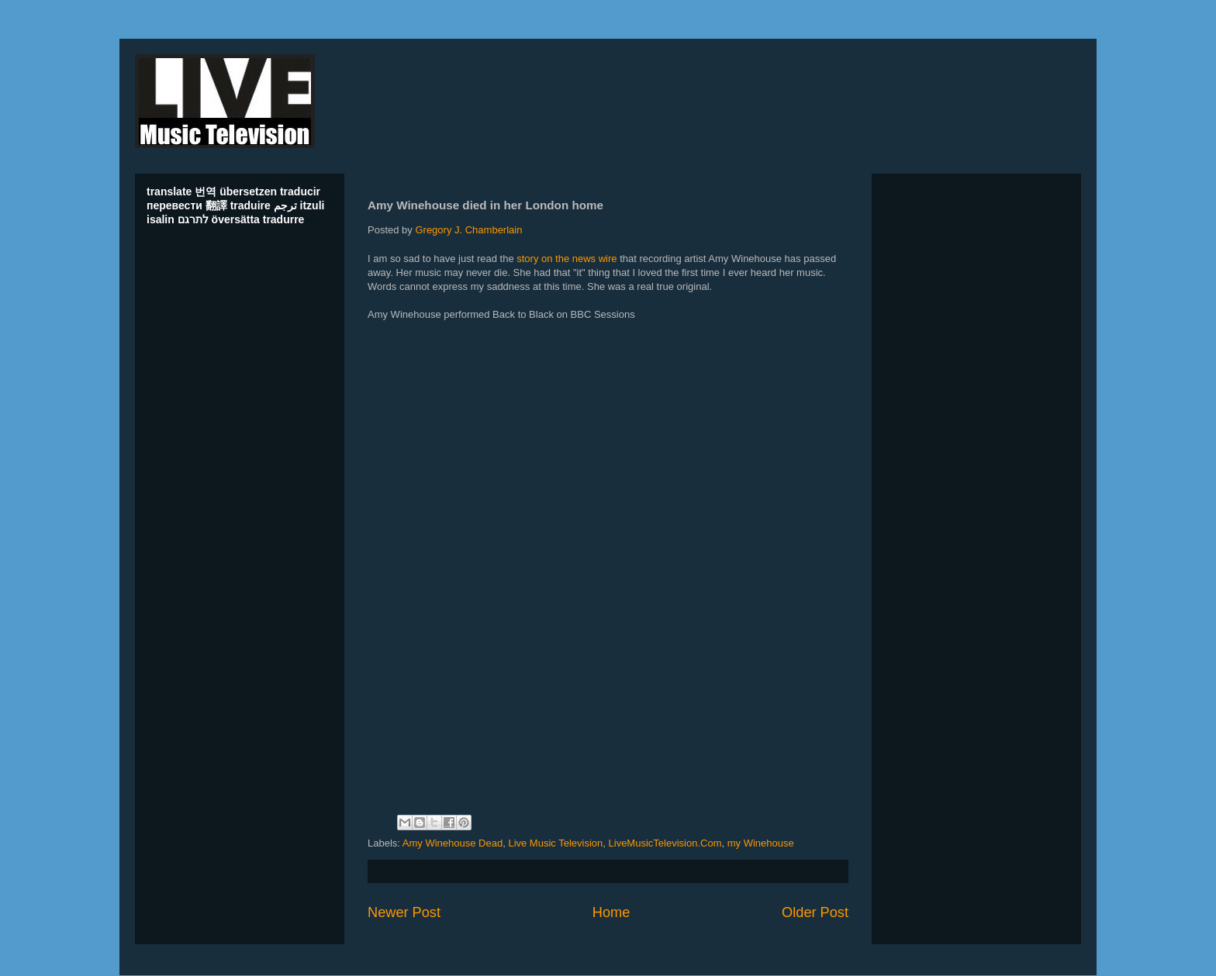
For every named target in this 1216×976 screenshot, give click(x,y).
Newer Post (404, 912)
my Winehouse (760, 843)
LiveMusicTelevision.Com (665, 843)
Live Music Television (555, 843)
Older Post (815, 912)
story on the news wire (566, 258)
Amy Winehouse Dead (452, 843)
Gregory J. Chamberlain (468, 230)
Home (611, 912)
